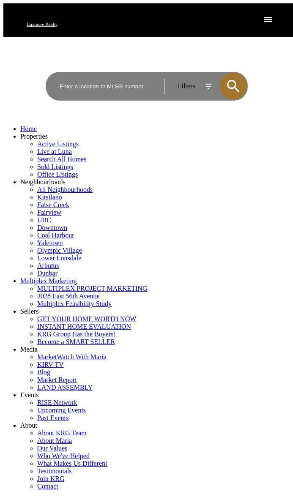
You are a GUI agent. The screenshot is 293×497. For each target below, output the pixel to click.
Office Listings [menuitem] (57, 174)
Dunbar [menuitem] (47, 273)
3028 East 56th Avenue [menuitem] (68, 296)
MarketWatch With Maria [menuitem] (72, 356)
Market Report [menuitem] (57, 379)
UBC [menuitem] (44, 220)
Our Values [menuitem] (52, 448)
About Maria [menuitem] (54, 440)
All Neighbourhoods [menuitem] (65, 189)
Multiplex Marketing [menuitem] (48, 280)
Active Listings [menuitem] (58, 143)
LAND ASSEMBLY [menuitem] (65, 387)
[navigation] (146, 307)
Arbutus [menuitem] (48, 265)
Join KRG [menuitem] (50, 478)
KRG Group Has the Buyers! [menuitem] (76, 334)
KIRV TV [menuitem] (50, 364)
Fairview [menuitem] (49, 212)
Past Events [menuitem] (52, 417)
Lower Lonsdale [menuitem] (59, 258)
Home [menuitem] (28, 128)
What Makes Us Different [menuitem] (72, 463)
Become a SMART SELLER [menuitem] (76, 341)
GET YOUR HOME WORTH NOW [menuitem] (86, 318)
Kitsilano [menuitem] (49, 197)
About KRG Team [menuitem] (62, 433)
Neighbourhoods (43, 182)
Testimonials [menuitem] (54, 471)
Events (29, 395)
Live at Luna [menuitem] (54, 151)
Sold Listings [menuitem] (55, 166)
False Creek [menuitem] (53, 204)
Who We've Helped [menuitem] (63, 455)
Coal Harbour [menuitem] (55, 235)
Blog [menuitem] (43, 372)
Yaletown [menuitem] (50, 242)
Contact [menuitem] (47, 486)
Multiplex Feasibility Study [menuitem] (74, 303)
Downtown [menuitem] (52, 227)
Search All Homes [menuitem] (61, 159)
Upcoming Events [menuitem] (61, 410)
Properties (34, 136)
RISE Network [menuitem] (57, 402)
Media (29, 349)
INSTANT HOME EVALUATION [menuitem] (84, 326)
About (28, 425)
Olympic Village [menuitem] (59, 250)
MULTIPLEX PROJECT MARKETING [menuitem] (92, 288)
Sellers (29, 311)
